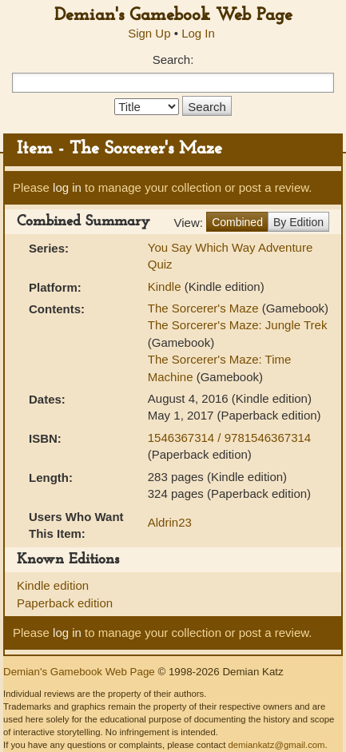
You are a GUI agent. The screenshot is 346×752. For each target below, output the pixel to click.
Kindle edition (53, 585)
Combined (237, 222)
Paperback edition (65, 603)
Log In (198, 33)
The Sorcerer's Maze (203, 308)
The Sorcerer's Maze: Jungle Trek (238, 325)
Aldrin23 (170, 522)
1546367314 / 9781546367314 (229, 437)
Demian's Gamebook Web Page (173, 15)
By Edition (298, 222)
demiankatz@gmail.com (276, 745)
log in (67, 187)
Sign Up (149, 33)
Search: (173, 59)
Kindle (164, 286)
